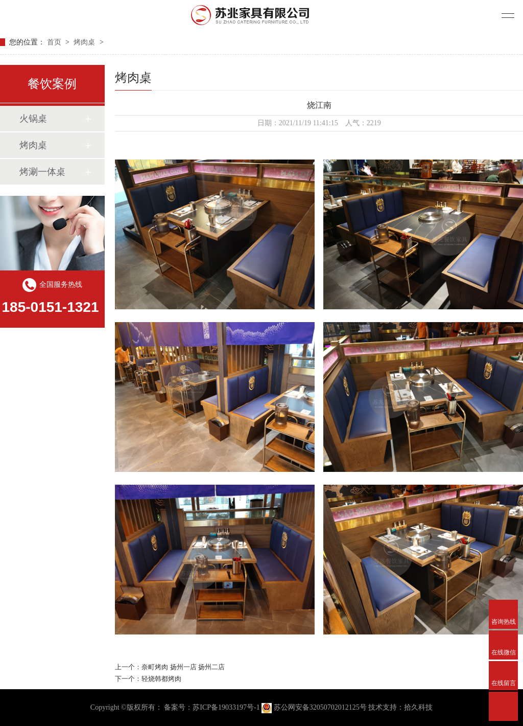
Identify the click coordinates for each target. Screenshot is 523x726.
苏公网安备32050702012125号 (315, 707)
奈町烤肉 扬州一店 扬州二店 (183, 667)
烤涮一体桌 (42, 172)
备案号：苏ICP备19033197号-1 (211, 707)
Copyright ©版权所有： (126, 707)
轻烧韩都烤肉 (161, 679)
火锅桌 (33, 119)
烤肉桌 (85, 42)
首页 (55, 42)
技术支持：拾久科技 (400, 707)
